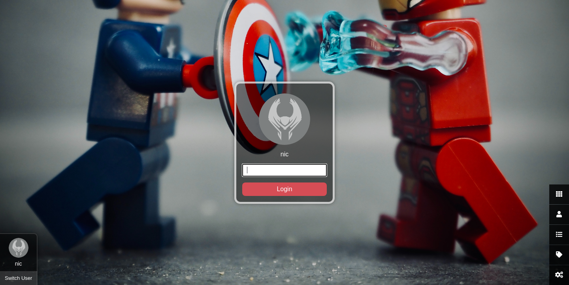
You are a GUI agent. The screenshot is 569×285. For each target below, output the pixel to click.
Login (284, 189)
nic (284, 144)
